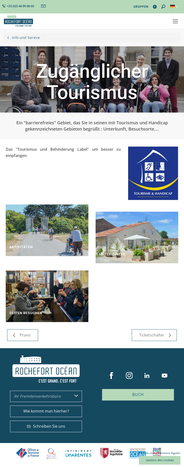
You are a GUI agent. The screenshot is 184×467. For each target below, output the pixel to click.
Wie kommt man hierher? (46, 411)
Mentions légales (169, 453)
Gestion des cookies (160, 460)
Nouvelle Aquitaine (111, 453)
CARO (138, 453)
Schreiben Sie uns (46, 426)
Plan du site (146, 453)
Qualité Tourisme (51, 453)
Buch (138, 394)
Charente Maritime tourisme (78, 453)
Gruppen (140, 6)
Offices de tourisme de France (27, 453)
